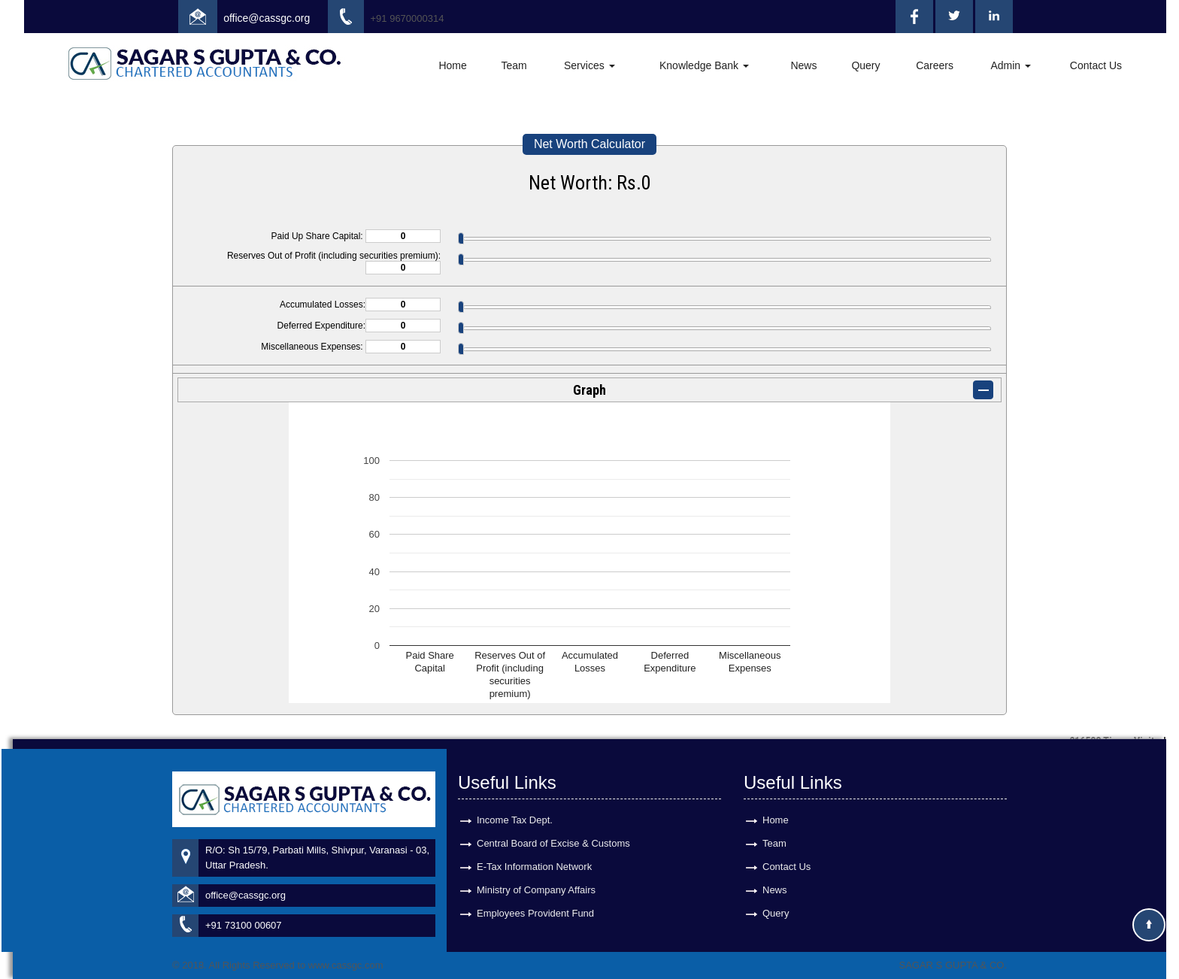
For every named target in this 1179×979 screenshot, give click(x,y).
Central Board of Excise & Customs (553, 833)
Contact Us (1096, 65)
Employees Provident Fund (535, 903)
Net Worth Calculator (589, 144)
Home (452, 65)
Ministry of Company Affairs (536, 880)
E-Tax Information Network (534, 856)
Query (865, 65)
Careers (934, 65)
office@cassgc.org (266, 18)
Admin (1010, 65)
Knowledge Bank (704, 65)
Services (589, 65)
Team (513, 65)
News (803, 65)
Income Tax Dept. (515, 810)
